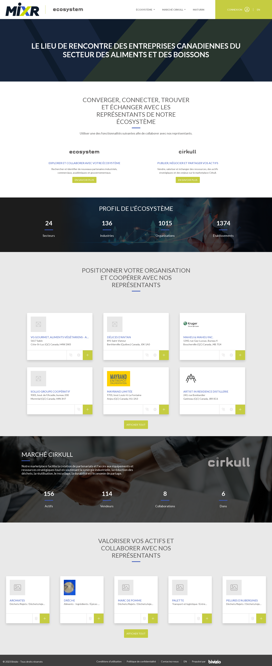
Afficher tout (136, 424)
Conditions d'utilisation (109, 661)
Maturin (198, 9)
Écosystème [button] (144, 9)
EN (185, 661)
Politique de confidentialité (141, 661)
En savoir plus (84, 179)
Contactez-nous (170, 661)
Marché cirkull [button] (173, 9)
